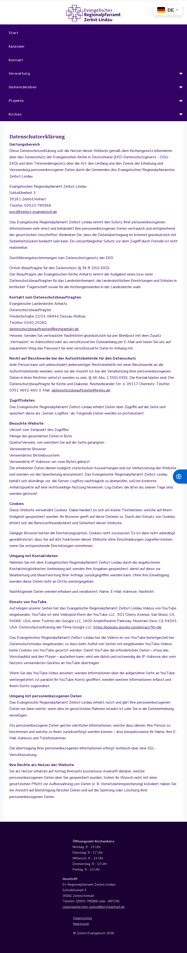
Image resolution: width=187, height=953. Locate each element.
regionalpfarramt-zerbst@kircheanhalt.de (94, 907)
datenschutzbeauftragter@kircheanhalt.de (44, 329)
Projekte (16, 100)
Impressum (81, 924)
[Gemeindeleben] (180, 87)
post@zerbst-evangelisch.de (33, 211)
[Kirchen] (180, 114)
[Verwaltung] (180, 74)
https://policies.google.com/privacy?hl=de (127, 627)
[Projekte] (180, 101)
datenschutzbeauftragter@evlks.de (81, 390)
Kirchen (15, 114)
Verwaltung (19, 73)
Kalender (17, 46)
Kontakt (16, 60)
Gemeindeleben (23, 87)
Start (13, 33)
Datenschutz (82, 918)
